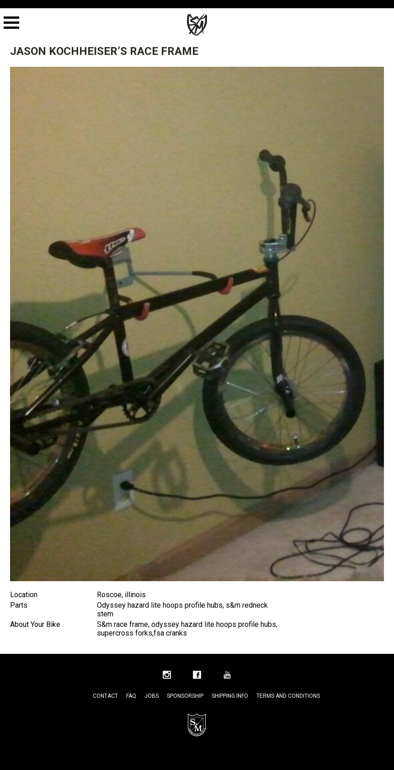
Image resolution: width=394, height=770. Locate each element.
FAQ (131, 696)
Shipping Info (230, 696)
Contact (105, 696)
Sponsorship (185, 696)
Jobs (151, 696)
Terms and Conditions (288, 696)
